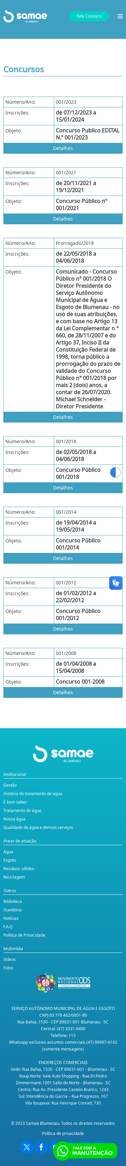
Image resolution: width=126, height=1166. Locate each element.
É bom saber (15, 802)
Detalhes (63, 148)
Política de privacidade (63, 1133)
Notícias (10, 918)
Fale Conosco (89, 16)
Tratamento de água (22, 810)
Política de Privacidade (24, 935)
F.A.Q (7, 927)
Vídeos (9, 959)
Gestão (10, 785)
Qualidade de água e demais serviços (38, 827)
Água (8, 852)
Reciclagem (14, 877)
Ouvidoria (12, 910)
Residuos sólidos (18, 868)
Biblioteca (12, 901)
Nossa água (14, 819)
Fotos (8, 968)
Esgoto (9, 860)
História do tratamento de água (32, 793)
